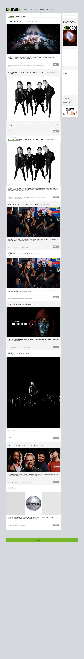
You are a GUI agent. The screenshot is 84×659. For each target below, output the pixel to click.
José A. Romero (42, 304)
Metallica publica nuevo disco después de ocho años (23, 204)
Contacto (51, 9)
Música (9, 130)
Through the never (26, 347)
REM (21, 198)
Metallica (33, 65)
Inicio (9, 14)
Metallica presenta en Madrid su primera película (22, 304)
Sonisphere (22, 525)
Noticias (30, 9)
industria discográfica (20, 298)
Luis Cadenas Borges (33, 21)
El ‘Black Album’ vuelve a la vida (17, 21)
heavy (23, 65)
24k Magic (10, 197)
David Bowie (13, 298)
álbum (13, 197)
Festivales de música (12, 525)
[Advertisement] (42, 3)
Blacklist (15, 65)
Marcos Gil (44, 445)
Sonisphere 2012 (12, 489)
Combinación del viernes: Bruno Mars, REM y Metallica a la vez (25, 139)
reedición (37, 65)
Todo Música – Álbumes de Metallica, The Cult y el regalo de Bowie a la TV (25, 254)
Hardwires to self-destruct (25, 197)
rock (41, 65)
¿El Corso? (25, 9)
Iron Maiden (18, 482)
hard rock (19, 65)
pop (15, 438)
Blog (47, 9)
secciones (42, 9)
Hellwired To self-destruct (16, 247)
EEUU (9, 347)
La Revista (36, 9)
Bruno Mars (17, 197)
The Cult (30, 298)
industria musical (27, 65)
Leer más (56, 64)
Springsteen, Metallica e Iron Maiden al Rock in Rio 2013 (23, 445)
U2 (19, 438)
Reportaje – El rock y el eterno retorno (19, 354)
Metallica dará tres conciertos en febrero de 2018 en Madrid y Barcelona (25, 73)
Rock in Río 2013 (27, 482)
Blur (9, 438)
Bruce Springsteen (11, 482)
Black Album (10, 65)
